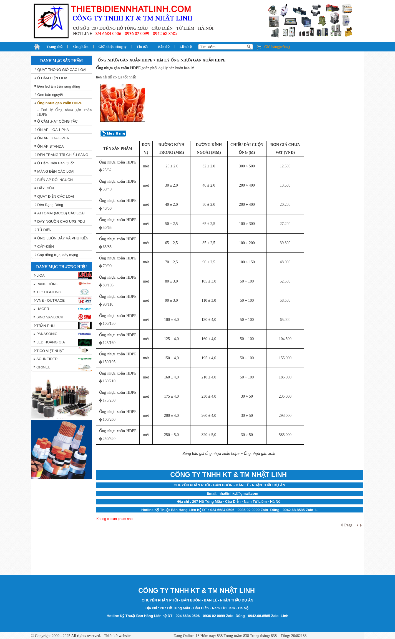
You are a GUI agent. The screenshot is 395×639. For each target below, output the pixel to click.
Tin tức (142, 46)
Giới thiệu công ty (112, 46)
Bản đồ (163, 46)
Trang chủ (55, 46)
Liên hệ (186, 46)
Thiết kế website (116, 636)
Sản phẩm (80, 46)
